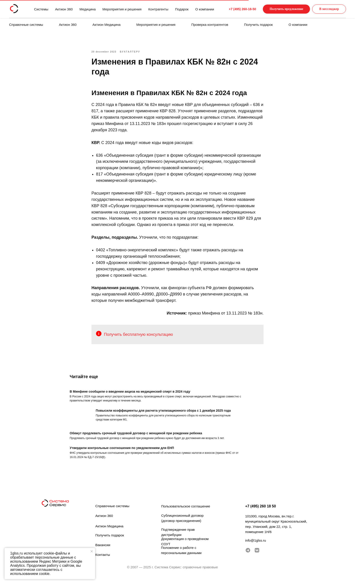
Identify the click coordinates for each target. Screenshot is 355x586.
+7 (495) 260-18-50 (233, 9)
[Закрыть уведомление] (91, 551)
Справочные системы (26, 24)
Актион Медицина (106, 24)
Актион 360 (68, 24)
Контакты (102, 560)
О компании (298, 24)
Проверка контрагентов (209, 24)
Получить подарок (258, 24)
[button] (282, 9)
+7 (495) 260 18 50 (260, 512)
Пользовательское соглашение (185, 512)
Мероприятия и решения (155, 24)
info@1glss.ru (255, 546)
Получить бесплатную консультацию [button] (138, 337)
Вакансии (102, 551)
